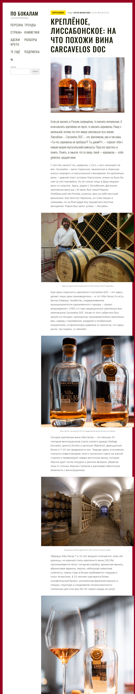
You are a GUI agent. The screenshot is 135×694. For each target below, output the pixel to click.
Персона (17, 24)
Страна (16, 32)
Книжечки (31, 32)
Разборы (30, 39)
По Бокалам (24, 13)
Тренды (30, 24)
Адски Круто (15, 42)
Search (12, 60)
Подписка (32, 51)
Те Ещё (15, 51)
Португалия (58, 12)
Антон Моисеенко (82, 12)
